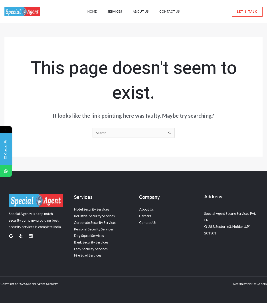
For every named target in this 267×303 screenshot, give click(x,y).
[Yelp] (21, 236)
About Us (141, 11)
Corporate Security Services (95, 222)
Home (92, 11)
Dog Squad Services (89, 235)
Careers (145, 216)
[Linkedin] (30, 236)
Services (114, 11)
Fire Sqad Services (87, 255)
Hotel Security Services (91, 209)
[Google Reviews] (11, 236)
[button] (247, 12)
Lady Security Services (91, 249)
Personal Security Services (94, 229)
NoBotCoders (257, 284)
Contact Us (169, 11)
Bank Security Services (91, 242)
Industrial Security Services (94, 216)
